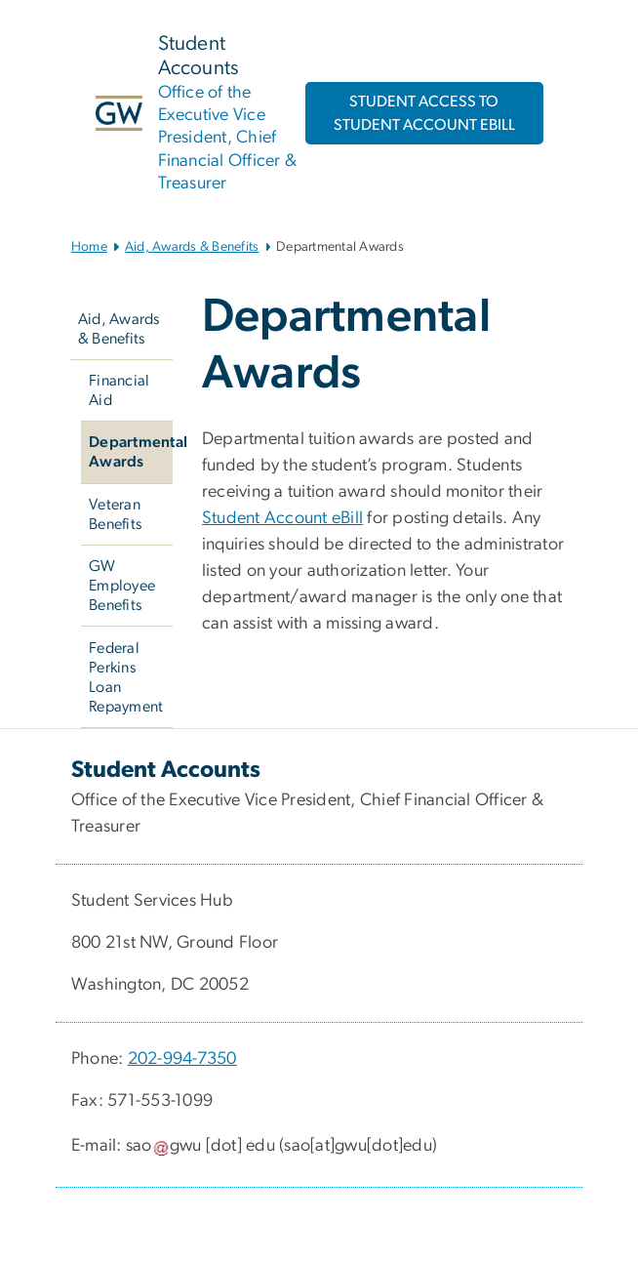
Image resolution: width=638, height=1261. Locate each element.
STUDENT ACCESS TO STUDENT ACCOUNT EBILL (424, 113)
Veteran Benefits (115, 514)
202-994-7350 (182, 1059)
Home (89, 247)
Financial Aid (119, 390)
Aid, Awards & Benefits (192, 247)
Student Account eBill (282, 518)
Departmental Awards (131, 451)
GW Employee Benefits (122, 585)
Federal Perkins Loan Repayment (126, 677)
